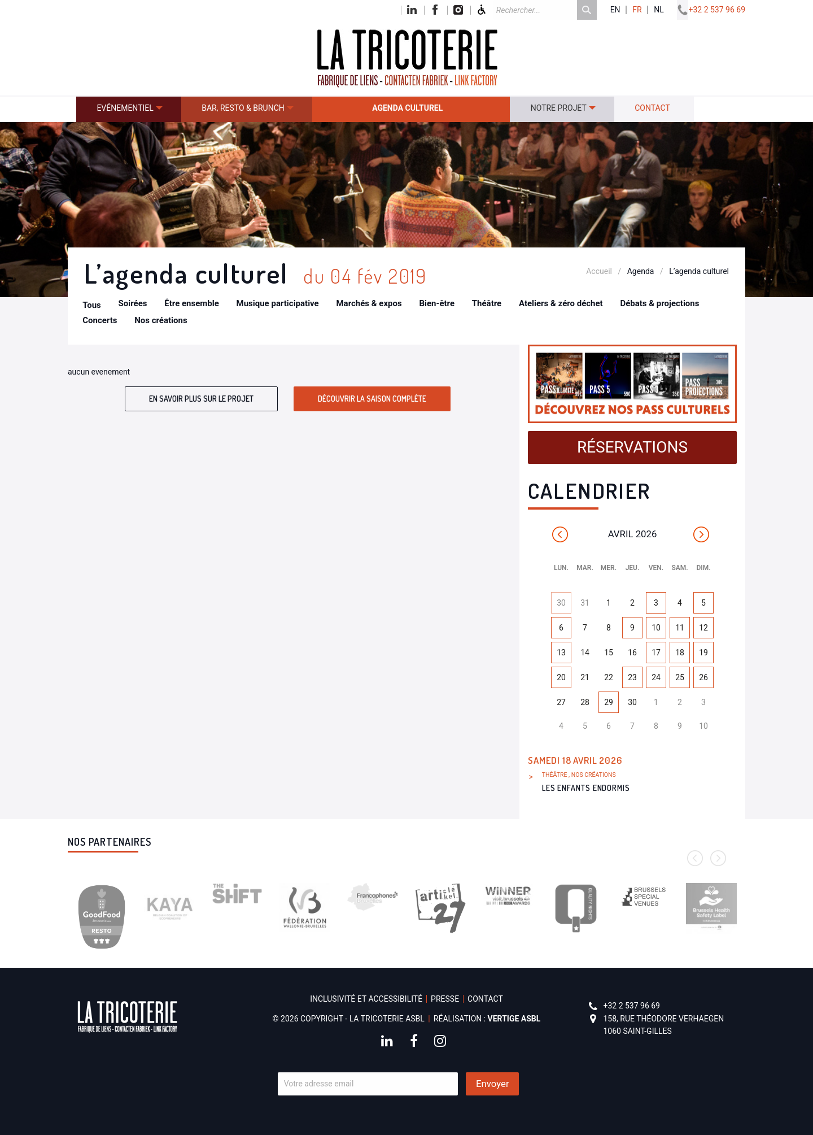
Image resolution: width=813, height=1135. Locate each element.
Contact (652, 107)
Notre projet (559, 107)
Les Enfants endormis (586, 788)
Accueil (599, 271)
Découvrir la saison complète (372, 398)
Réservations (632, 447)
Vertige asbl (514, 1018)
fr (636, 10)
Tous (91, 305)
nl (659, 10)
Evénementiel (125, 107)
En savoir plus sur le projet (201, 398)
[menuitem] (128, 109)
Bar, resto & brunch (243, 107)
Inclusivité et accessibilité (366, 999)
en (615, 10)
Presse (445, 999)
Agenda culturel (407, 107)
